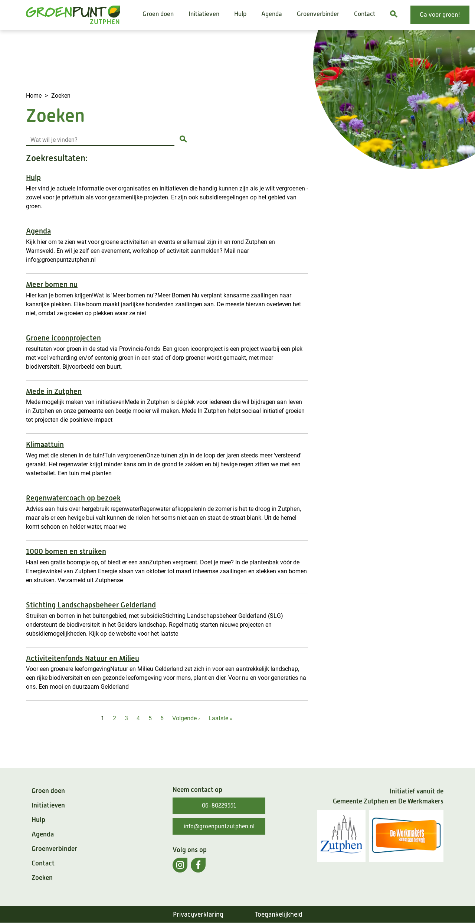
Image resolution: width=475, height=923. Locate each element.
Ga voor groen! (440, 14)
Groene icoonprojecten (63, 338)
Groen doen (158, 13)
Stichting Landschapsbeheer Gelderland (91, 605)
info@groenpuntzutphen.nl (219, 826)
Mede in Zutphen (54, 391)
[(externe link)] (180, 865)
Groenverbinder (318, 13)
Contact (364, 13)
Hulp (240, 13)
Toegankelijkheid (278, 914)
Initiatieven (204, 13)
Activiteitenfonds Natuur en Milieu (82, 658)
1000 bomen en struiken (66, 551)
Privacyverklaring (198, 914)
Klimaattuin (45, 444)
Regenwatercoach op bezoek (73, 498)
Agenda (271, 13)
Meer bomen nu (52, 284)
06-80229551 (219, 805)
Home (34, 95)
